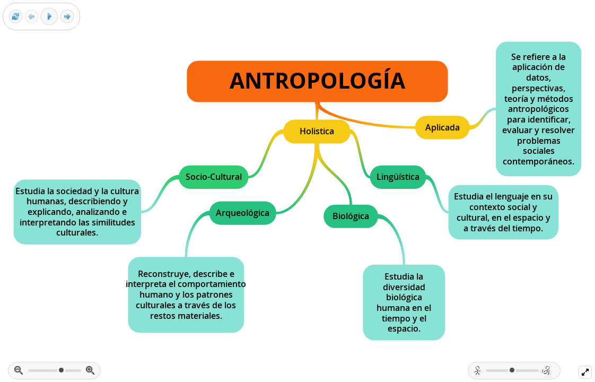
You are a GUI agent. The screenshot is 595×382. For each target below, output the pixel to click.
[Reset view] (15, 16)
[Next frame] (67, 16)
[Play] (49, 16)
